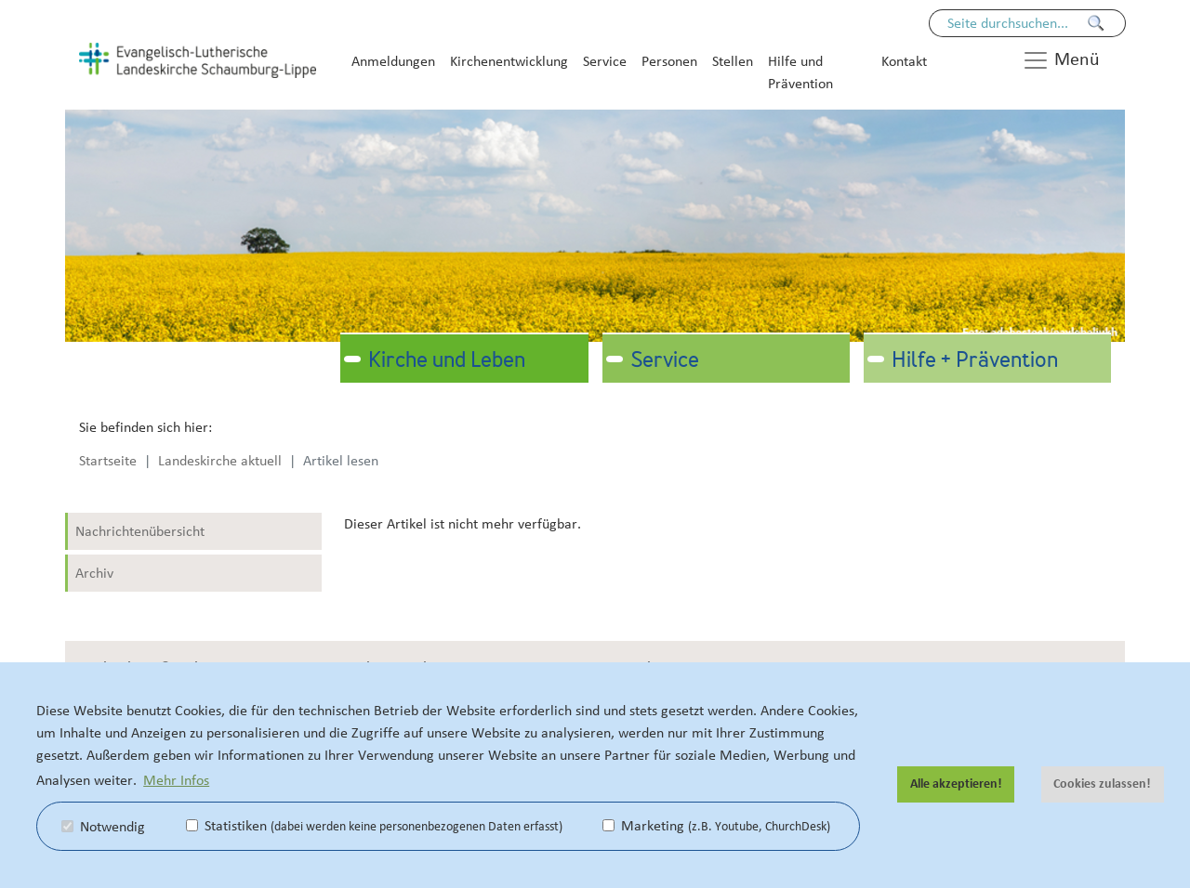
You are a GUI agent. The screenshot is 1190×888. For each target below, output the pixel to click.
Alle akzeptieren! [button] (956, 783)
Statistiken (374, 825)
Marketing (716, 825)
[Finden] (1096, 23)
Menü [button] (1061, 60)
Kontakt (904, 61)
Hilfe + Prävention (975, 361)
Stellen (732, 61)
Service (605, 61)
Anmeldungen (393, 61)
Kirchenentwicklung (509, 61)
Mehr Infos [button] (176, 780)
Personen (669, 61)
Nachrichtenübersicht (140, 531)
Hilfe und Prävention (800, 72)
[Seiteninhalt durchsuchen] (1018, 23)
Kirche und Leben (446, 361)
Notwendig (103, 826)
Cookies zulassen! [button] (1102, 783)
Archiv (94, 573)
